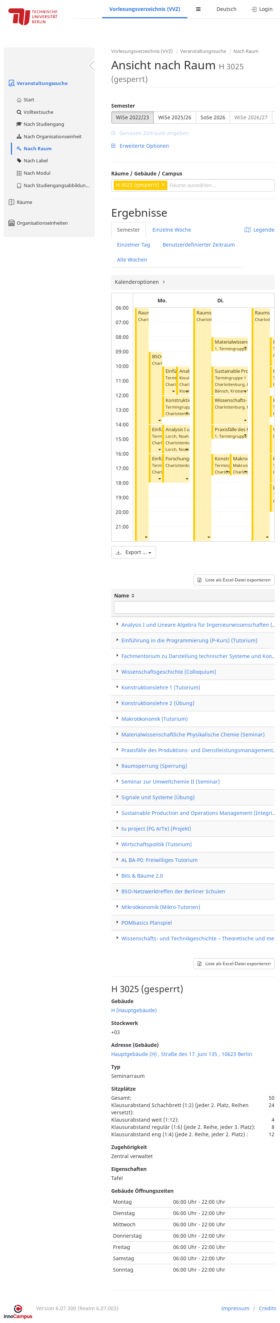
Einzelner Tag (133, 244)
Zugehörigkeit (129, 1147)
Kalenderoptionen (137, 281)
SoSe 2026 (213, 117)
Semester (123, 105)
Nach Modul (33, 173)
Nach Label (32, 160)
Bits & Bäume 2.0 (142, 875)
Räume (19, 202)
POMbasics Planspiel (146, 922)
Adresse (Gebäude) (135, 1044)
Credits (267, 1308)
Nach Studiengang (40, 124)
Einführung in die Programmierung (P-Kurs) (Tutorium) (189, 640)
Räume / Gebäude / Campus (146, 173)
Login (262, 8)
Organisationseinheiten (37, 223)
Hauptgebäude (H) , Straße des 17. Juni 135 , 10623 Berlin (181, 1054)
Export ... (133, 552)
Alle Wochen (132, 259)
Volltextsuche (34, 112)
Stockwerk (124, 1023)
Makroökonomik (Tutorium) (154, 718)
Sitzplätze (123, 1088)
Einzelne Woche (171, 229)
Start (25, 99)
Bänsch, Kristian (230, 391)
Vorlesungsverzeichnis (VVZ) (144, 8)
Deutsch (227, 8)
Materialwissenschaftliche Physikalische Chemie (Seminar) (193, 734)
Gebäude (122, 1001)
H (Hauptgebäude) (134, 1010)
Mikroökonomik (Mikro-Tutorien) (160, 907)
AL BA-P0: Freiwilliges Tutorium (159, 859)
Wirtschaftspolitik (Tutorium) (156, 844)
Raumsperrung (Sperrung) (154, 765)
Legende (260, 229)
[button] (146, 537)
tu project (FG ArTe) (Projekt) (156, 828)
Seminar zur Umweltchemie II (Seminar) (170, 781)
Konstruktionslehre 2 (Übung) (157, 703)
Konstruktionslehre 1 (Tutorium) (160, 687)
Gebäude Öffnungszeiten (142, 1190)
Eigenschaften (129, 1168)
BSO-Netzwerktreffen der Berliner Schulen (173, 891)
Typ (115, 1066)
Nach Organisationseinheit (49, 136)
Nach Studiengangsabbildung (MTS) (55, 185)
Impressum (235, 1308)
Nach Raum (34, 148)
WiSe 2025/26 (174, 117)
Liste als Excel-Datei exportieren (234, 580)
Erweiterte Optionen (140, 145)
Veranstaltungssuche (37, 83)
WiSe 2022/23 (132, 117)
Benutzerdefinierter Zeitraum (199, 244)
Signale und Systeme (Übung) (158, 797)
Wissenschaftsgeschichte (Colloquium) (168, 671)
